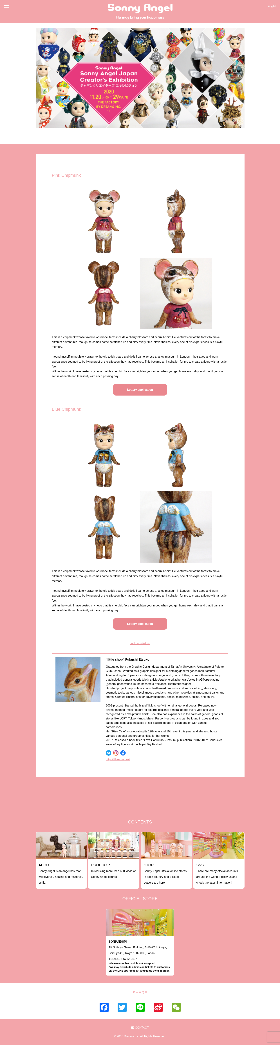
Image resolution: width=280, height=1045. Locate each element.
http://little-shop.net (118, 759)
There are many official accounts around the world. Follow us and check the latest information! (217, 873)
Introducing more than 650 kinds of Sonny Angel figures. (113, 870)
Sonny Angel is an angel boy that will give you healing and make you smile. (61, 873)
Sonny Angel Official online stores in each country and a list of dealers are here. (165, 873)
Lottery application (140, 389)
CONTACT (140, 1027)
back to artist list (140, 643)
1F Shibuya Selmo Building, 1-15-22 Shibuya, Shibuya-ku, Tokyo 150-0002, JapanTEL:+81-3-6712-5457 (140, 956)
